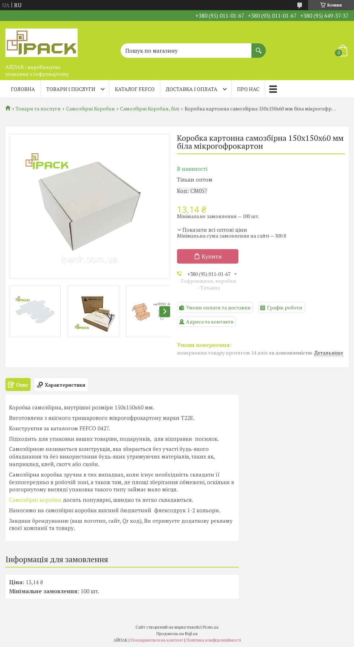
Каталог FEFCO (135, 89)
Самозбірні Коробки (90, 108)
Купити (212, 256)
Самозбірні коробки (35, 499)
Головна (23, 89)
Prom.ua (211, 627)
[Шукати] (258, 47)
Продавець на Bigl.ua (177, 633)
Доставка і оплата (191, 89)
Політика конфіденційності (213, 640)
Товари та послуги (38, 108)
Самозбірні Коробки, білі (149, 108)
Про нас (248, 89)
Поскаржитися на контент (157, 640)
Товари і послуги (70, 89)
